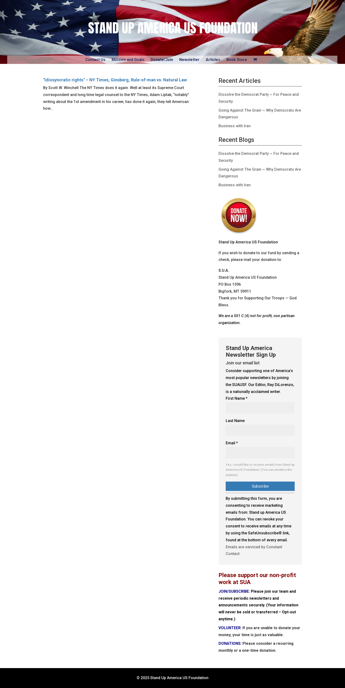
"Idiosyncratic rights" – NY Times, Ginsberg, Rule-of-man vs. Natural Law (115, 79)
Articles (213, 59)
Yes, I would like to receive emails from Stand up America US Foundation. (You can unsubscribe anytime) (260, 470)
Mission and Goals (128, 59)
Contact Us (95, 59)
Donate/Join (162, 59)
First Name (236, 398)
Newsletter (189, 59)
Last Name (235, 420)
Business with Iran (234, 126)
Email (232, 443)
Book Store (236, 59)
